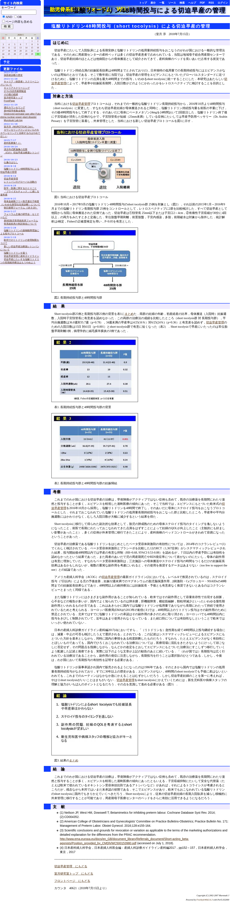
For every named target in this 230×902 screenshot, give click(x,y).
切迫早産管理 (81, 103)
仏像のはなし (11, 162)
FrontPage (9, 100)
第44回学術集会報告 (14, 110)
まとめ (129, 313)
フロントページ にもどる (72, 881)
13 (20, 47)
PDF (202, 2)
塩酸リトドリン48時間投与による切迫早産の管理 (149, 10)
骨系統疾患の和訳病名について (20, 223)
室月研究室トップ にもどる (73, 873)
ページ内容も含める (19, 21)
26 (15, 54)
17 (3, 51)
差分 (153, 2)
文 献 (58, 807)
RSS (211, 2)
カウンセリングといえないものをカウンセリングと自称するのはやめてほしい (20, 133)
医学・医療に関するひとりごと (20, 188)
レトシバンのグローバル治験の (20, 182)
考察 (56, 492)
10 (3, 47)
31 (3, 57)
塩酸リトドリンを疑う (15, 253)
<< (6, 35)
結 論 (58, 769)
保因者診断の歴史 (13, 75)
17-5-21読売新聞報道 (15, 91)
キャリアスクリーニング (17, 88)
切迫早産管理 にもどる (70, 866)
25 (9, 54)
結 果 (58, 306)
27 (20, 54)
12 (15, 47)
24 (3, 54)
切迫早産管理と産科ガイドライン (21, 256)
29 (32, 54)
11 (9, 47)
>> (35, 35)
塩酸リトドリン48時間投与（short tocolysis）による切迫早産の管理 (131, 26)
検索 (182, 2)
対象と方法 (62, 96)
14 (26, 47)
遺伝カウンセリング (14, 107)
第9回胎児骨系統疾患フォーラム (21, 220)
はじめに (60, 43)
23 (38, 51)
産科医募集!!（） (13, 143)
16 (38, 47)
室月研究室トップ (13, 97)
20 (20, 51)
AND (9, 17)
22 (32, 51)
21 (26, 51)
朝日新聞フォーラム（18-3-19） (21, 207)
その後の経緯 (11, 94)
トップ (143, 2)
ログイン (223, 2)
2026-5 (21, 35)
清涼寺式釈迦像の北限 (15, 149)
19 (15, 51)
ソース (172, 2)
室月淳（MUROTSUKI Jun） (19, 126)
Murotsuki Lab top (13, 120)
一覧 (161, 2)
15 (32, 47)
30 (38, 54)
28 (26, 54)
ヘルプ (192, 2)
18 (9, 51)
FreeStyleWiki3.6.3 (204, 900)
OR (20, 17)
